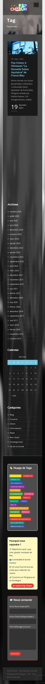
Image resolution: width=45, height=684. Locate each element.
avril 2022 (14, 266)
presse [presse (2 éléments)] (25, 512)
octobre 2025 (15, 211)
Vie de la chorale (17, 446)
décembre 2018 (16, 311)
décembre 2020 (16, 297)
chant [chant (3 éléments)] (26, 497)
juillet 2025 (14, 216)
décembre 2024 (16, 229)
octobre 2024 (15, 234)
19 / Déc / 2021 (17, 59)
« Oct (14, 395)
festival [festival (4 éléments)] (29, 494)
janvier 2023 (15, 252)
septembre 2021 (17, 284)
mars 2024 (14, 239)
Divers (12, 424)
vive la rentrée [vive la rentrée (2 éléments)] (17, 523)
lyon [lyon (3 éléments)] (24, 501)
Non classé (14, 437)
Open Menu (36, 5)
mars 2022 (14, 270)
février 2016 (15, 329)
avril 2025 (14, 225)
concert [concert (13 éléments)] (15, 479)
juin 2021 (14, 288)
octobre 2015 (15, 338)
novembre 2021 (16, 279)
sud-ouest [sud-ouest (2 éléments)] (15, 515)
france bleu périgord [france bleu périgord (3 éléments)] (19, 508)
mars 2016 (14, 325)
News (12, 433)
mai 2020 (14, 302)
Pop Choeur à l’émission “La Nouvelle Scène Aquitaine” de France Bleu (20, 69)
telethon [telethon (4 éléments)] (15, 490)
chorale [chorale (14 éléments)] (28, 476)
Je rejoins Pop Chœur (22, 585)
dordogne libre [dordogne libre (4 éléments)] (17, 487)
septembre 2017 (17, 316)
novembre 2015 (16, 334)
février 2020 (15, 307)
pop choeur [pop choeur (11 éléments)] (16, 483)
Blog (12, 414)
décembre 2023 (16, 248)
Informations (15, 428)
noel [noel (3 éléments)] (13, 505)
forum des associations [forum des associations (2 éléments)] (20, 519)
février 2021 (15, 293)
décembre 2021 (16, 275)
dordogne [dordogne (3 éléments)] (15, 497)
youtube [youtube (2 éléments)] (15, 512)
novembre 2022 (16, 257)
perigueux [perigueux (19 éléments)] (15, 476)
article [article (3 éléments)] (14, 501)
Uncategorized (16, 442)
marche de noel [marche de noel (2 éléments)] (17, 526)
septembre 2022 (17, 261)
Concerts (14, 419)
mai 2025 (14, 220)
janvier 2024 (15, 243)
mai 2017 (14, 320)
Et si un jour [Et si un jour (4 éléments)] (16, 494)
